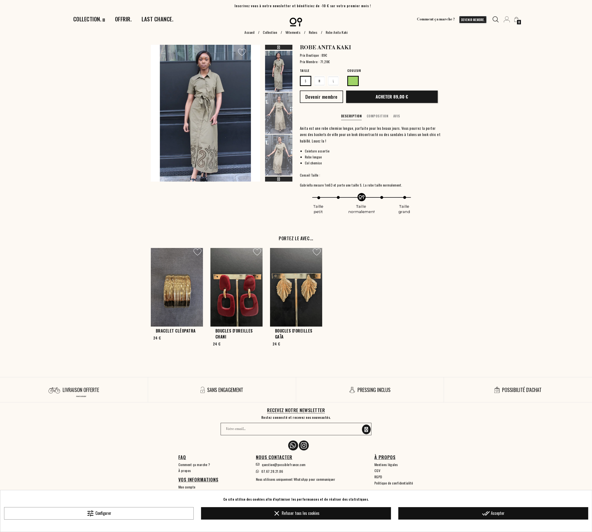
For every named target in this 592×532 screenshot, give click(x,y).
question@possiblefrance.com (284, 464)
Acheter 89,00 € (392, 96)
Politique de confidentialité (393, 482)
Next (278, 179)
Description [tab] (351, 115)
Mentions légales (386, 464)
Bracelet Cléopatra (176, 331)
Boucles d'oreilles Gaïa (294, 334)
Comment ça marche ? (436, 19)
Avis (396, 115)
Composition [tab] (378, 115)
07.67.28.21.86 (272, 471)
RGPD (378, 476)
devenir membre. (473, 19)
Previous (278, 47)
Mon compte (187, 486)
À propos (184, 470)
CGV (377, 470)
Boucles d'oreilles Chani (234, 334)
